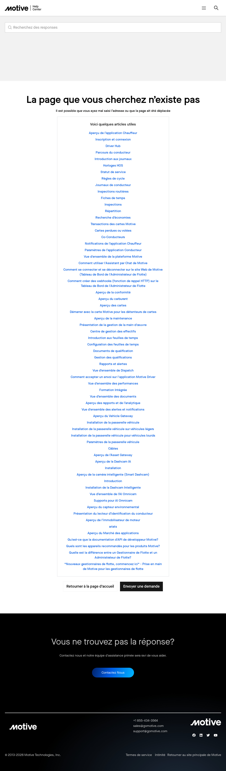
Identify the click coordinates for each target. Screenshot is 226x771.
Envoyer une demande (141, 586)
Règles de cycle (113, 178)
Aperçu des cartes (113, 305)
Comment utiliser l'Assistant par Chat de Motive (113, 263)
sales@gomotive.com (148, 726)
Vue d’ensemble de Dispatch (113, 370)
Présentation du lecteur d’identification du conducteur (113, 513)
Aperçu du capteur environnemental (113, 507)
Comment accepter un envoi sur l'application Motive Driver (113, 377)
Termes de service (139, 755)
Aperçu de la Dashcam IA (113, 461)
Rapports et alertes (113, 364)
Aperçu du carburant (113, 299)
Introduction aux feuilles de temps (113, 338)
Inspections (113, 204)
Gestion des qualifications (113, 357)
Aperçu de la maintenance (113, 318)
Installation (113, 468)
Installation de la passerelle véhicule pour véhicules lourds (113, 435)
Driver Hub (113, 146)
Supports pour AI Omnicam (113, 500)
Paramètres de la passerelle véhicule (113, 442)
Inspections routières (113, 191)
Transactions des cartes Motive (113, 224)
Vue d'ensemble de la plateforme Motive (113, 256)
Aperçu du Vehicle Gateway (113, 416)
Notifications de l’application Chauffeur (113, 243)
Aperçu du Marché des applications (113, 533)
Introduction (113, 481)
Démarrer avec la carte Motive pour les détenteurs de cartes (113, 312)
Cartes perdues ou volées (113, 230)
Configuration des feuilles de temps (113, 344)
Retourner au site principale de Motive (194, 755)
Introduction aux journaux (113, 159)
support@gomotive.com (150, 731)
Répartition (113, 211)
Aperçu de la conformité (113, 292)
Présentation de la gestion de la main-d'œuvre (113, 325)
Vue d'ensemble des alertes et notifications (113, 409)
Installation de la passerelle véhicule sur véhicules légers (113, 429)
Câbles (113, 448)
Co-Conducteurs (113, 237)
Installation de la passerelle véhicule (113, 422)
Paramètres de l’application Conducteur (113, 250)
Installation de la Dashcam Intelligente (113, 487)
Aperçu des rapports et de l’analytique (113, 403)
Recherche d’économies (113, 217)
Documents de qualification (113, 351)
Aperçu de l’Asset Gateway (113, 455)
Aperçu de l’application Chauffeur (113, 133)
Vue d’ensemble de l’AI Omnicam (113, 494)
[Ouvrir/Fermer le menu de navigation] (203, 8)
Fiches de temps (113, 198)
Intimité (160, 755)
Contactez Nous (113, 672)
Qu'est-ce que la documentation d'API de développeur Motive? (113, 539)
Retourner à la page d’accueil (90, 586)
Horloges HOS (113, 165)
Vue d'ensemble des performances (113, 383)
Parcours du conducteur (113, 152)
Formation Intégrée (113, 390)
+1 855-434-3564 (145, 720)
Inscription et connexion (113, 139)
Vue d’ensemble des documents (113, 396)
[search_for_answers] (113, 27)
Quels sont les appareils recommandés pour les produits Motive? (113, 546)
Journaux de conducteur (113, 185)
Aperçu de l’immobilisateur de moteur (113, 520)
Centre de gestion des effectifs (113, 331)
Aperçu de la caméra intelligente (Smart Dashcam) (113, 474)
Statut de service (113, 172)
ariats (113, 526)
